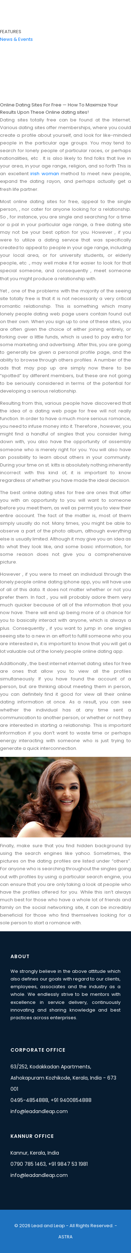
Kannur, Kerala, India (34, 1152)
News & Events (16, 39)
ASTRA (65, 1236)
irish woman (44, 173)
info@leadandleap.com (39, 1111)
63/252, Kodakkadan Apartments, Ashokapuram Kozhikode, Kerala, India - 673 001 (63, 1077)
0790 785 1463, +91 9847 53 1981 (49, 1164)
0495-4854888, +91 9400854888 (51, 1100)
